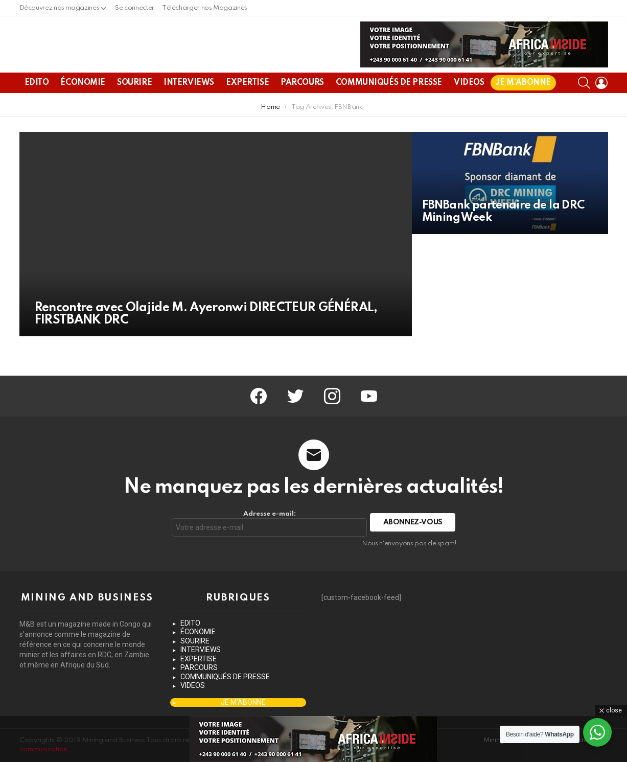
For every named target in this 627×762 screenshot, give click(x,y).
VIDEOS (469, 107)
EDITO (37, 107)
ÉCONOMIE (82, 107)
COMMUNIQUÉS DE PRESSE (389, 107)
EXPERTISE (247, 107)
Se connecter (134, 8)
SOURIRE (134, 107)
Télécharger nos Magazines (204, 8)
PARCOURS (302, 107)
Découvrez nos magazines (59, 10)
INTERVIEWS (189, 107)
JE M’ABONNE (523, 107)
